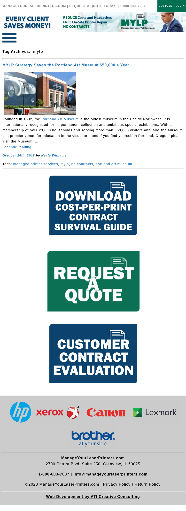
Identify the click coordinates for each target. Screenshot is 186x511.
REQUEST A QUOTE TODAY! (93, 6)
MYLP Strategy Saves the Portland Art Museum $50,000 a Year (65, 65)
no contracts (82, 164)
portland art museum (114, 164)
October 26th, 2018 (18, 155)
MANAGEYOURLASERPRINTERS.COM (34, 6)
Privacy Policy (117, 484)
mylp (65, 164)
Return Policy (147, 484)
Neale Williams (54, 155)
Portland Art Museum (59, 119)
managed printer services (35, 164)
